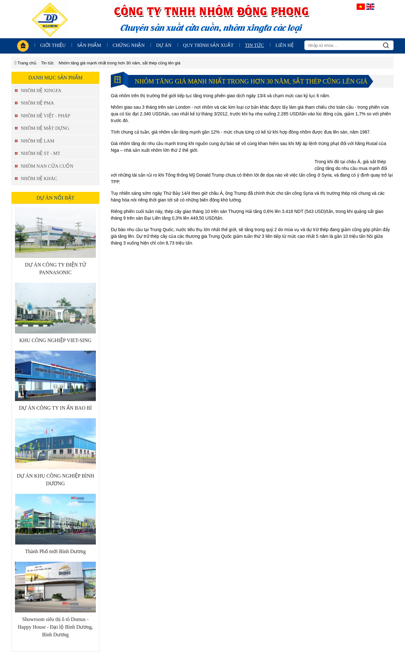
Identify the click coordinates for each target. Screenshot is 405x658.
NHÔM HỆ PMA (37, 103)
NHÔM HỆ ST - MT (40, 153)
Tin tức (254, 45)
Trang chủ (25, 63)
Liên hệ (284, 45)
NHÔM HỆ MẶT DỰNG (45, 128)
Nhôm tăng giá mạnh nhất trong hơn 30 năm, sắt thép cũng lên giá (119, 63)
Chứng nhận (129, 45)
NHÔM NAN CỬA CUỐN (47, 166)
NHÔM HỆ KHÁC (39, 178)
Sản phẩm (89, 45)
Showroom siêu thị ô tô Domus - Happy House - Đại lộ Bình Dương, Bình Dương (55, 627)
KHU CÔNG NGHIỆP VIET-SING (55, 340)
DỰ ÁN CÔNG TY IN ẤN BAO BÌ (55, 408)
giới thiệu (53, 45)
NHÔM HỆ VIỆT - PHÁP (45, 115)
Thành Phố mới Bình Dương (55, 551)
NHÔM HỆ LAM (37, 140)
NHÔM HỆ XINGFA (41, 90)
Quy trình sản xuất (208, 45)
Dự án (163, 45)
